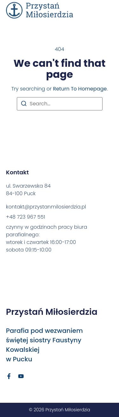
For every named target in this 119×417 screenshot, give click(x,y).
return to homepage (80, 88)
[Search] (24, 104)
